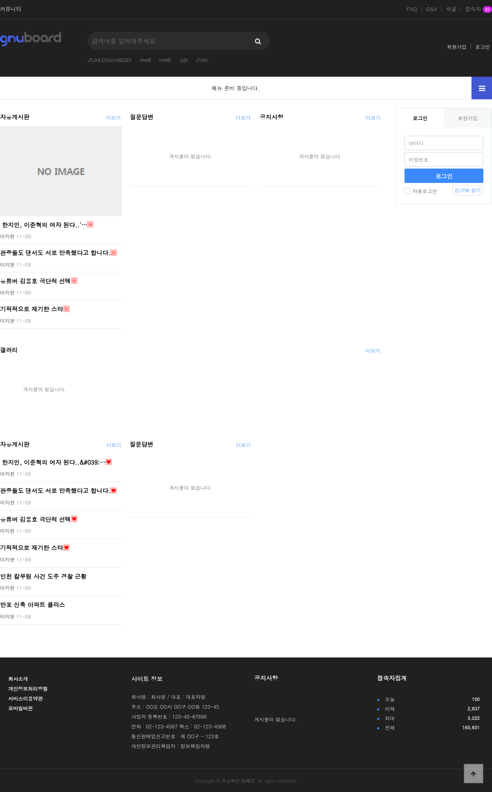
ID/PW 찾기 (468, 190)
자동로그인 (420, 190)
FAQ (412, 9)
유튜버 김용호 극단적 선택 (35, 280)
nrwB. (165, 59)
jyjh (184, 59)
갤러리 (9, 350)
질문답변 (142, 117)
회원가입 (457, 46)
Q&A (431, 9)
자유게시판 (15, 117)
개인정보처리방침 (28, 688)
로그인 (482, 46)
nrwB (145, 59)
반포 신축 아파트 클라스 (32, 604)
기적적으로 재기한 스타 (31, 309)
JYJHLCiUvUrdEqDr (110, 59)
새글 (451, 9)
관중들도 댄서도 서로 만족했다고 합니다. (55, 253)
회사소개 (18, 678)
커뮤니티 (10, 9)
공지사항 (271, 117)
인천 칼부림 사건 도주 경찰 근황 (43, 576)
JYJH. (202, 59)
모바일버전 (20, 708)
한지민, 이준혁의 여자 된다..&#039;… (52, 462)
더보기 (113, 117)
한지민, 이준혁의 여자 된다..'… (43, 224)
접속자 (478, 9)
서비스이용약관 (25, 698)
